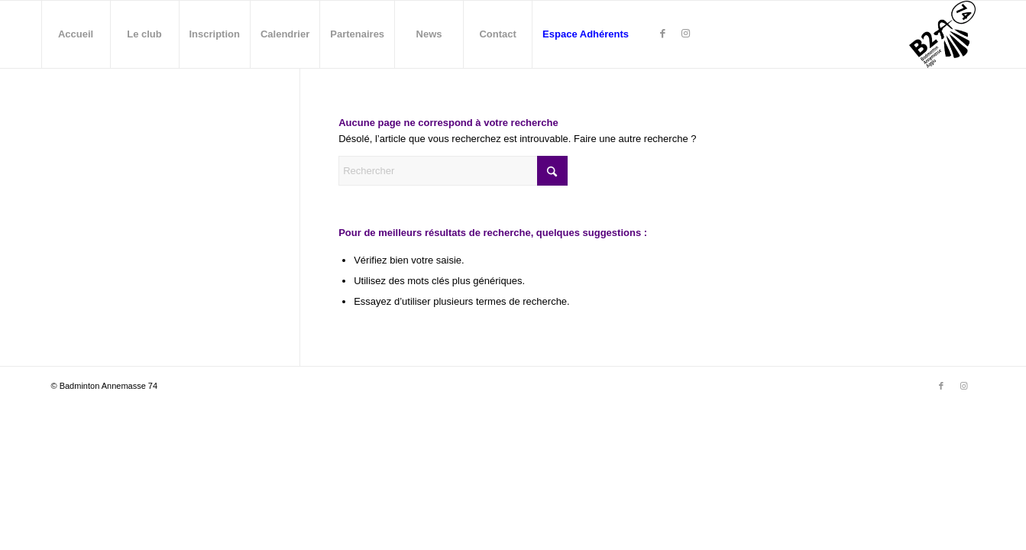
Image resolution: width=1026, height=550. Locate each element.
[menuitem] (75, 34)
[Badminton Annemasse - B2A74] (942, 34)
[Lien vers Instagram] (685, 33)
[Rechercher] (453, 171)
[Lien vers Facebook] (662, 33)
